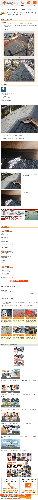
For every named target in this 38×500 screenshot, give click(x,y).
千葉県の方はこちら (19, 366)
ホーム (3, 9)
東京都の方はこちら (19, 352)
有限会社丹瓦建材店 (5, 237)
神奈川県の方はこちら (19, 359)
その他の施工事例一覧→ (32, 293)
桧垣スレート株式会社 (5, 273)
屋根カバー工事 (9, 19)
